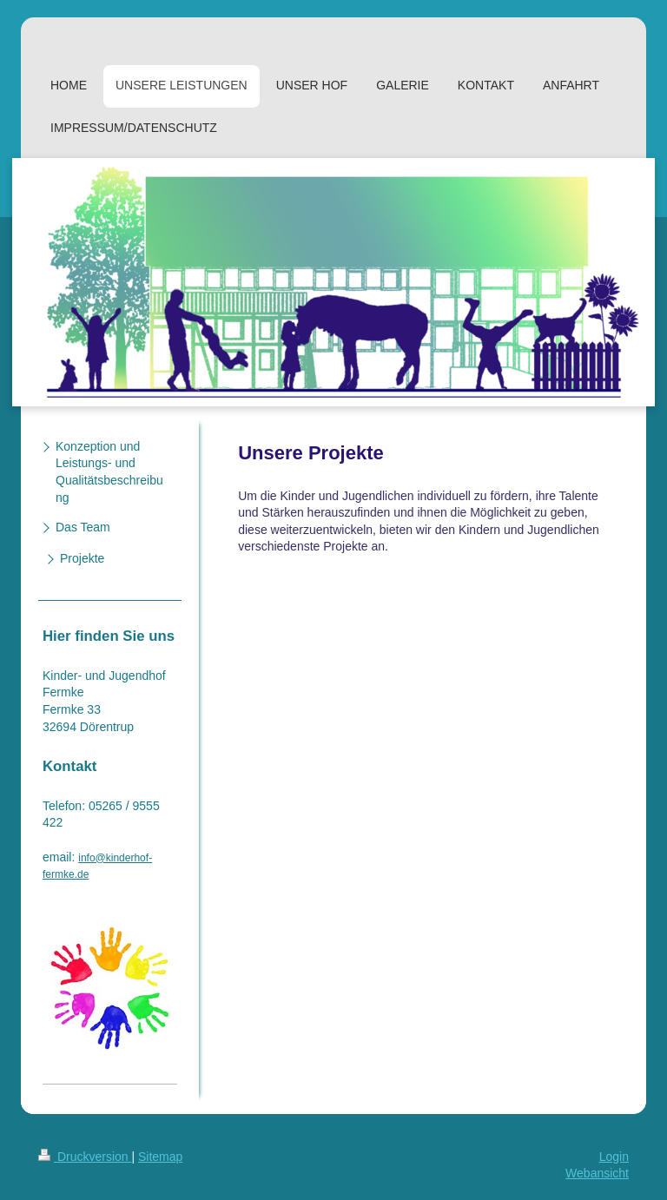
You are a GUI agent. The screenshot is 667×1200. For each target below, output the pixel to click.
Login (614, 1157)
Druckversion (84, 1157)
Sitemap (160, 1157)
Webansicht (597, 1173)
